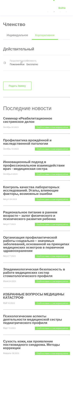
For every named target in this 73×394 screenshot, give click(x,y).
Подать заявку (17, 85)
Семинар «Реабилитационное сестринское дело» (27, 120)
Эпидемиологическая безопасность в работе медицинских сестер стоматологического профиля (34, 272)
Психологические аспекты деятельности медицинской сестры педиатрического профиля (32, 319)
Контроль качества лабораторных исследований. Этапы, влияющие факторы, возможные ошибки (31, 190)
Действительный (18, 48)
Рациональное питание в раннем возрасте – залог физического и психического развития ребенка (30, 215)
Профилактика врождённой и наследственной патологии (27, 141)
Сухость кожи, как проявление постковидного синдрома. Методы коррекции (31, 344)
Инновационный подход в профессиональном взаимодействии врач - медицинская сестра (34, 165)
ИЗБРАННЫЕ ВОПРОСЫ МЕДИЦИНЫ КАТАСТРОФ (33, 295)
